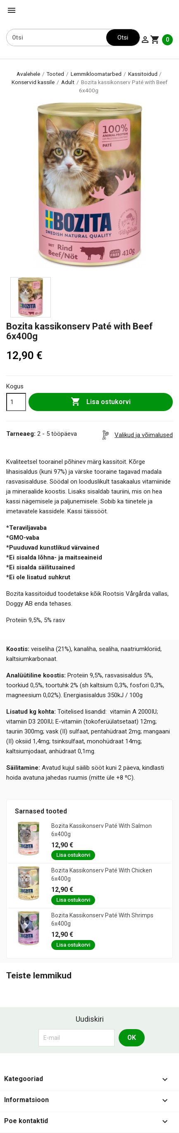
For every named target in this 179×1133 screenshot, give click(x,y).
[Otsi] (56, 37)
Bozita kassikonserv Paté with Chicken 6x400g (101, 874)
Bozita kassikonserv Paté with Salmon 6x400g (101, 830)
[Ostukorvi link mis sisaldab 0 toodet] (161, 39)
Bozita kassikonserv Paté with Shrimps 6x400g (102, 919)
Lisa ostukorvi (101, 402)
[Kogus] (16, 402)
